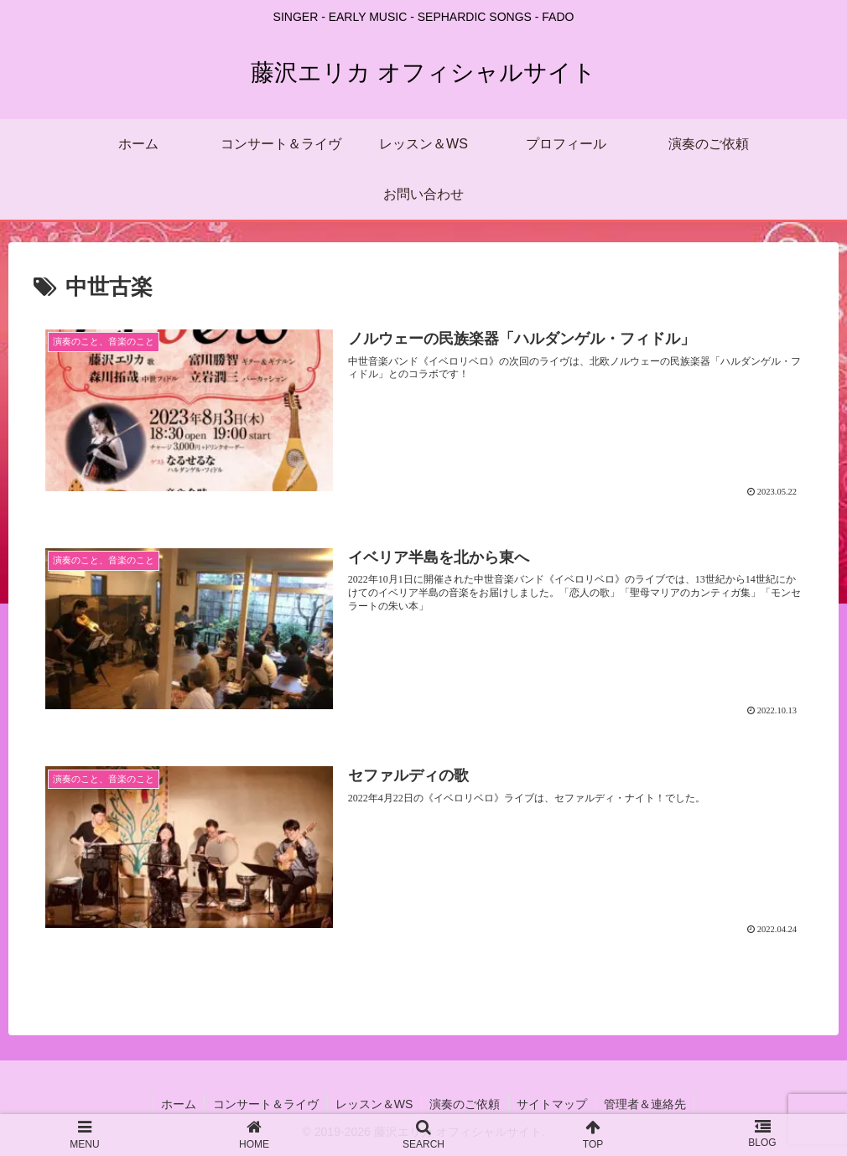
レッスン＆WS (374, 1104)
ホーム (176, 1104)
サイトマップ (553, 1104)
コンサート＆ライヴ (264, 1104)
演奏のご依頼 (465, 1104)
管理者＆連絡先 (647, 1104)
